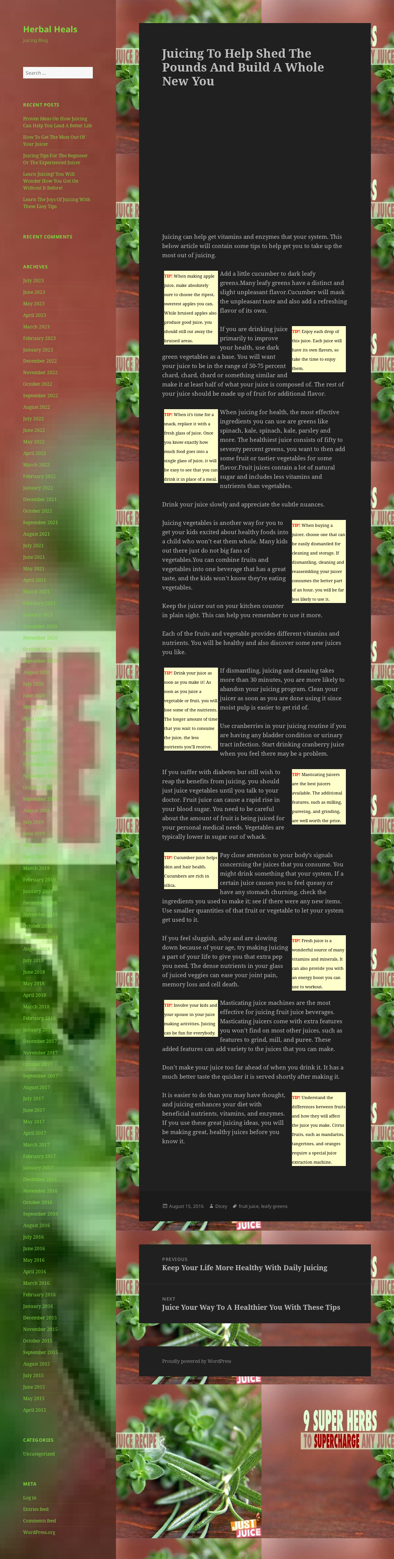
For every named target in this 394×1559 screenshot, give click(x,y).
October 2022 (37, 384)
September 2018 (40, 937)
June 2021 (34, 557)
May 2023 (34, 303)
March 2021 (36, 591)
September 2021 (40, 522)
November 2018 (40, 914)
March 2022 (36, 464)
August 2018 (36, 949)
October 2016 (37, 1202)
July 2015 (33, 1375)
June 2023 (34, 292)
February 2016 (39, 1294)
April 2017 (34, 1133)
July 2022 (33, 418)
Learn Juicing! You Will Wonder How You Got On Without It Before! (51, 181)
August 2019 (36, 810)
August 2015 (36, 1364)
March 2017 (36, 1144)
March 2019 (36, 868)
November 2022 (40, 372)
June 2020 (34, 695)
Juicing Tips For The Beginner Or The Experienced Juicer (55, 159)
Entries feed (36, 1509)
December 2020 (40, 626)
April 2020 (34, 718)
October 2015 (37, 1340)
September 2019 (40, 799)
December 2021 (40, 499)
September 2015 (40, 1352)
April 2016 (34, 1271)
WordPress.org (39, 1532)
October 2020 (37, 649)
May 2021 (34, 568)
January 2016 (38, 1306)
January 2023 (38, 349)
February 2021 (39, 603)
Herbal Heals (50, 29)
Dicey (221, 1206)
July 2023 (33, 280)
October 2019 (37, 787)
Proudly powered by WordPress (196, 1361)
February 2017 (39, 1156)
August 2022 (36, 407)
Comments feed (39, 1520)
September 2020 (40, 661)
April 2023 (34, 315)
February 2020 (39, 741)
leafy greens (274, 1206)
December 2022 (40, 361)
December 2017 (40, 1041)
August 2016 (36, 1225)
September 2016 (40, 1214)
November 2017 (40, 1052)
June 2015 (34, 1387)
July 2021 (33, 545)
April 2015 (34, 1410)
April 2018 (34, 995)
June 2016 (34, 1248)
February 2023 (39, 338)
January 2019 (38, 891)
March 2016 (36, 1283)
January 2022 (38, 488)
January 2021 (38, 614)
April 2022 (34, 453)
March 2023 (36, 326)
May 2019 (34, 845)
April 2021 (34, 580)
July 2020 (33, 684)
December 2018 (40, 902)
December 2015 (40, 1317)
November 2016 (40, 1191)
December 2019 (40, 764)
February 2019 (39, 879)
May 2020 (34, 707)
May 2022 (34, 441)
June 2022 (34, 430)
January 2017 (38, 1167)
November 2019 (40, 776)
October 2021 (37, 511)
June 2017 (34, 1110)
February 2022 (39, 476)
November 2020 (40, 638)
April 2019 (34, 856)
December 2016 (40, 1179)
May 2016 (34, 1260)
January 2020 (38, 753)
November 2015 (40, 1329)
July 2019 (33, 822)
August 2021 (36, 534)
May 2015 (34, 1398)
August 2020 (36, 672)
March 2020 (36, 729)
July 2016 (33, 1237)
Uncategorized (39, 1454)
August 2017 (36, 1087)
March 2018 (36, 1006)
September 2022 (40, 395)
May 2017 (34, 1121)
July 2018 (33, 960)
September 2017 (40, 1076)
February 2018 (39, 1018)
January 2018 (38, 1029)
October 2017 (37, 1064)
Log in (30, 1497)
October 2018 (37, 926)
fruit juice (249, 1206)
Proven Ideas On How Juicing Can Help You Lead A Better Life (57, 122)
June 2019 (34, 833)
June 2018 (34, 972)
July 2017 (33, 1098)
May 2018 (34, 983)
